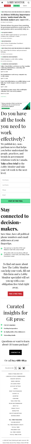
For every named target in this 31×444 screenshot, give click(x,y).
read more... (4, 96)
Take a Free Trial (15, 401)
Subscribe (7, 5)
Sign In (25, 5)
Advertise (15, 396)
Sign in (15, 388)
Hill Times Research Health (15, 424)
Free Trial (16, 5)
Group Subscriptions (15, 413)
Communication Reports (9, 57)
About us (15, 406)
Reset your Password (15, 391)
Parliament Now (15, 429)
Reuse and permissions (15, 403)
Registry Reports (15, 378)
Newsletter (15, 410)
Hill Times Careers (15, 432)
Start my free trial (15, 201)
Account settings (15, 386)
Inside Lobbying (15, 381)
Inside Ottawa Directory (15, 374)
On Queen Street (7, 32)
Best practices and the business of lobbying (16, 12)
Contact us (15, 352)
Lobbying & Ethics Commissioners (15, 376)
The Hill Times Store (15, 434)
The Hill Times (15, 427)
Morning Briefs (15, 415)
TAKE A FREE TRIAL (15, 294)
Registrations (6, 41)
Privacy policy (15, 408)
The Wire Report (15, 422)
